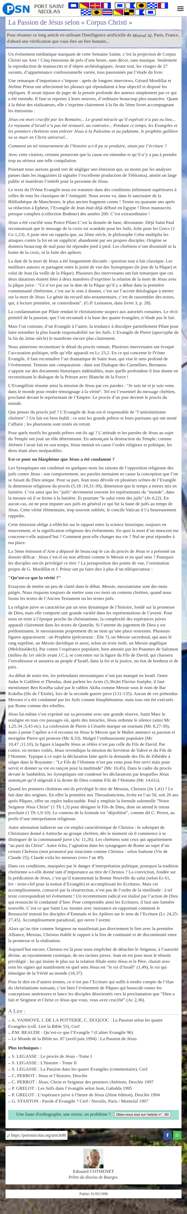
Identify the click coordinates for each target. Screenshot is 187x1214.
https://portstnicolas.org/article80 (36, 1135)
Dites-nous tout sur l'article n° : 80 (142, 1114)
